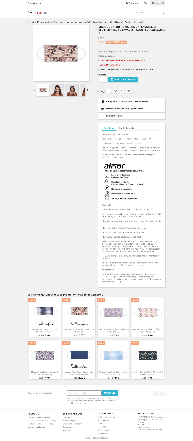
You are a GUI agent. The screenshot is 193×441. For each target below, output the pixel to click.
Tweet (115, 91)
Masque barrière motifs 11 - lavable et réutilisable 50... (113, 330)
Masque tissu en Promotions (39, 417)
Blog (146, 3)
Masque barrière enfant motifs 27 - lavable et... (79, 330)
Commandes (103, 420)
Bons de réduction (106, 430)
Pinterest (128, 91)
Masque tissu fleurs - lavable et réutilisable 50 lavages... (44, 373)
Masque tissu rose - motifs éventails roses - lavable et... (148, 330)
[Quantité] (101, 79)
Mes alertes (103, 433)
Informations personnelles (109, 417)
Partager (109, 91)
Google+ (122, 91)
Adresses (102, 427)
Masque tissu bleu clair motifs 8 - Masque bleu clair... (113, 373)
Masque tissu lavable (36, 427)
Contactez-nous (35, 3)
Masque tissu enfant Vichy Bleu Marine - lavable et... (45, 330)
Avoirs (100, 423)
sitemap (66, 430)
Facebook (156, 393)
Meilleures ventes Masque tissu (41, 424)
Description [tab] (109, 128)
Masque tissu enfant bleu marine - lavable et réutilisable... (79, 373)
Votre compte (105, 413)
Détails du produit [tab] (127, 128)
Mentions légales (70, 420)
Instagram (162, 393)
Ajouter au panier (123, 79)
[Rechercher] (149, 12)
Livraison (66, 417)
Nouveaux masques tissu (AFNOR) (42, 420)
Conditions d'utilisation (72, 424)
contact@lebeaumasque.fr (150, 429)
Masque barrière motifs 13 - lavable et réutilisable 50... (148, 373)
